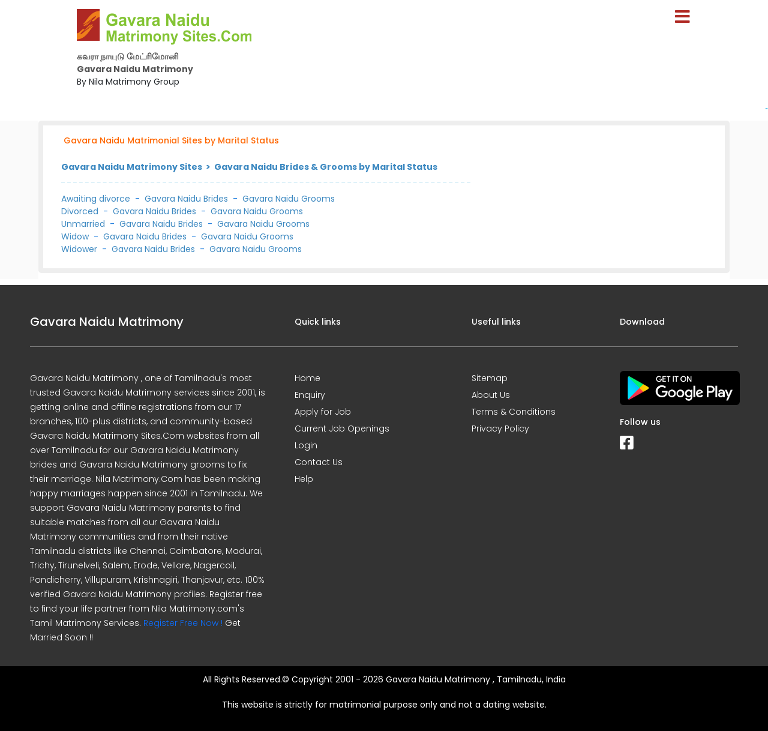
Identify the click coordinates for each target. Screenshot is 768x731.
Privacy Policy (500, 429)
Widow (75, 236)
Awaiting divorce (95, 199)
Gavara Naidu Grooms (288, 199)
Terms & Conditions (514, 412)
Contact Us (319, 462)
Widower (79, 249)
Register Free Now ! (183, 623)
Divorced (79, 211)
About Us (491, 395)
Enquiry (310, 395)
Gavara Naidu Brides (186, 199)
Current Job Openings (342, 429)
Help (304, 479)
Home (307, 378)
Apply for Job (323, 412)
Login (306, 445)
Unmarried (83, 224)
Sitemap (490, 378)
